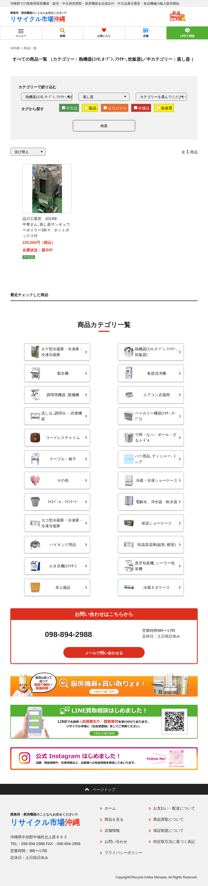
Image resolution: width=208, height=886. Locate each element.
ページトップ (104, 789)
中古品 (69, 108)
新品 (90, 108)
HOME (15, 48)
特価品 (142, 108)
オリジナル (115, 108)
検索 (104, 126)
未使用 (164, 108)
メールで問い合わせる (104, 653)
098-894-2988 (68, 635)
